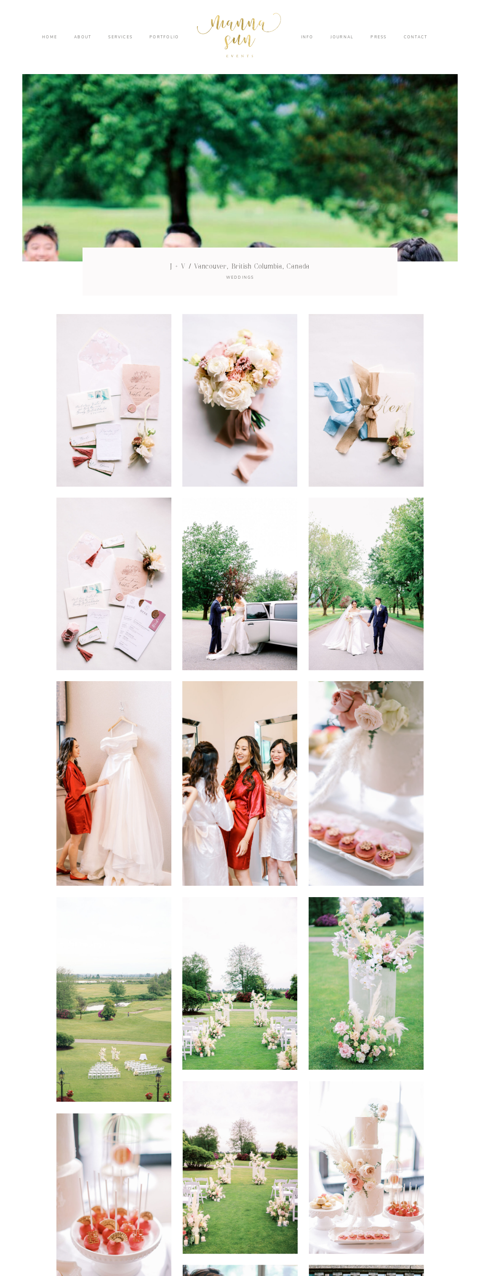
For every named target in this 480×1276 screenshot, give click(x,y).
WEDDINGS (240, 277)
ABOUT (82, 37)
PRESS (379, 37)
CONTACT (416, 37)
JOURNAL (342, 37)
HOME (49, 37)
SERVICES (120, 37)
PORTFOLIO (164, 37)
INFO (307, 37)
